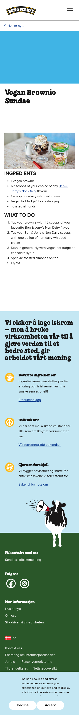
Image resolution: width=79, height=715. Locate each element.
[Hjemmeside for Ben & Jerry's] (21, 10)
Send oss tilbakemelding (23, 560)
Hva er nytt (16, 26)
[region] (39, 693)
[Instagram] (24, 583)
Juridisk (10, 662)
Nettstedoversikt (45, 668)
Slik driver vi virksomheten (24, 622)
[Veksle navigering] (70, 10)
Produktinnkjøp (30, 400)
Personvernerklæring (36, 662)
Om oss (10, 615)
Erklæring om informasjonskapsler (30, 655)
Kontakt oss (13, 648)
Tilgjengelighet (16, 668)
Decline (22, 705)
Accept (50, 705)
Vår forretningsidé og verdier (40, 445)
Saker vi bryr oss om (33, 484)
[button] (10, 637)
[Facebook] (11, 583)
